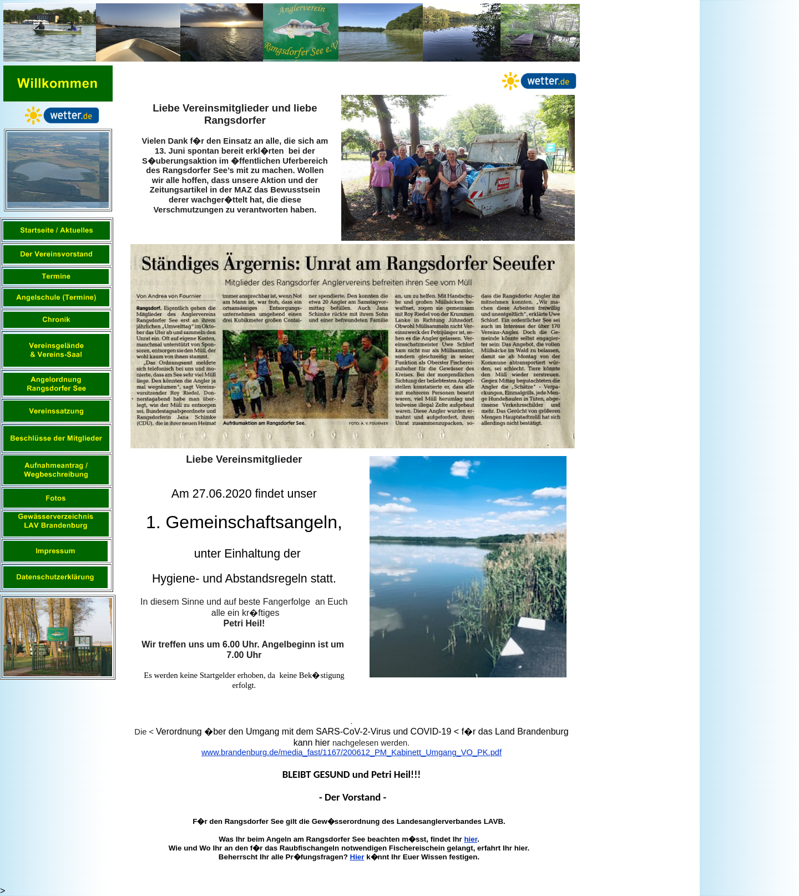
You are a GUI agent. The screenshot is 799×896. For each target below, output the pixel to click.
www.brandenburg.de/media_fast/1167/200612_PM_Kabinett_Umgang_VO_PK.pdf (351, 752)
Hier (357, 857)
